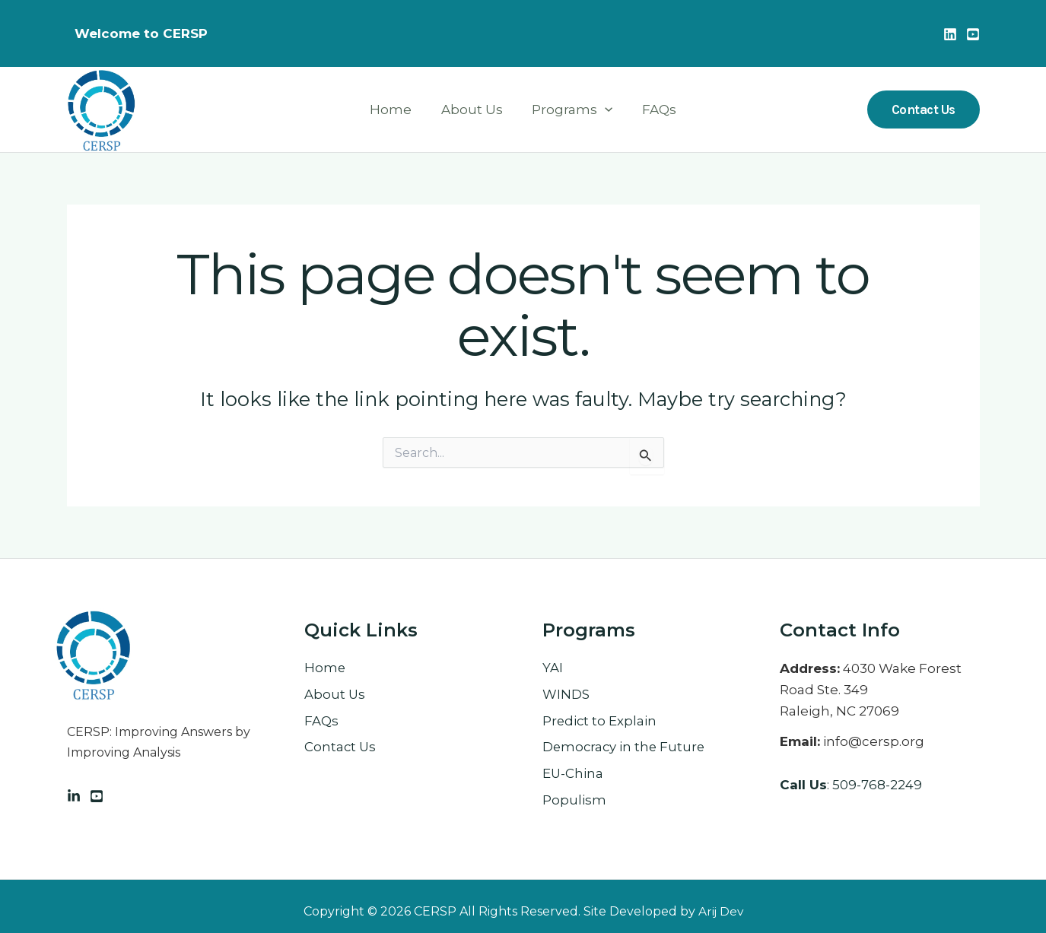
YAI (552, 668)
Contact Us (340, 748)
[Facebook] (96, 796)
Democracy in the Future (625, 748)
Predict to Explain (600, 721)
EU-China (573, 774)
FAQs (654, 109)
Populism (574, 801)
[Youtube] (973, 34)
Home (396, 109)
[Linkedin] (950, 34)
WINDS (566, 695)
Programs (570, 109)
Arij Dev (721, 911)
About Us (473, 109)
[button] (603, 109)
